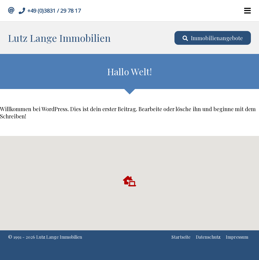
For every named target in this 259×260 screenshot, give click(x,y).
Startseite (180, 237)
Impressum (237, 237)
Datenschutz (208, 237)
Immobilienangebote (213, 38)
